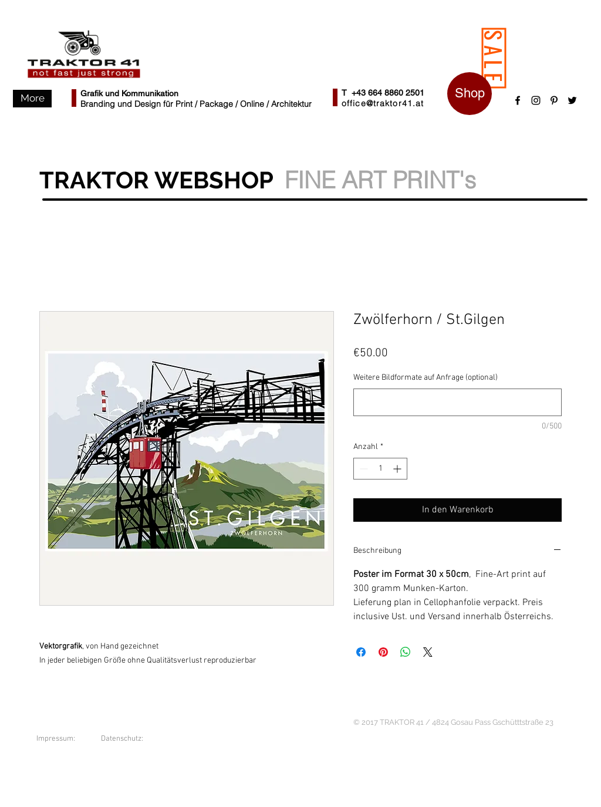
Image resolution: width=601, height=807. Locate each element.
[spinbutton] (380, 468)
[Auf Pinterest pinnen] (383, 652)
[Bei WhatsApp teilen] (406, 652)
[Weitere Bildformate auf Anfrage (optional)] (457, 402)
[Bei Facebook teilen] (361, 652)
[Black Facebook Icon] (518, 100)
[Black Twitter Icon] (572, 100)
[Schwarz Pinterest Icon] (554, 100)
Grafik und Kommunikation (129, 93)
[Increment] (398, 468)
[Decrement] (362, 468)
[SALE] (494, 58)
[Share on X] (428, 652)
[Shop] (469, 93)
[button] (32, 98)
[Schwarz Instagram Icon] (536, 100)
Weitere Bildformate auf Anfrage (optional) (425, 378)
